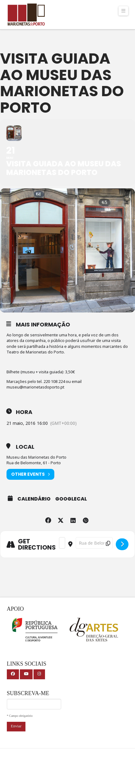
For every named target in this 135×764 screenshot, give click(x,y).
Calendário (34, 499)
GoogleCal (71, 499)
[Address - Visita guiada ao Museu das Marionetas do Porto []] (62, 543)
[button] (123, 11)
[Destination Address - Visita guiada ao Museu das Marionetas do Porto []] (94, 543)
